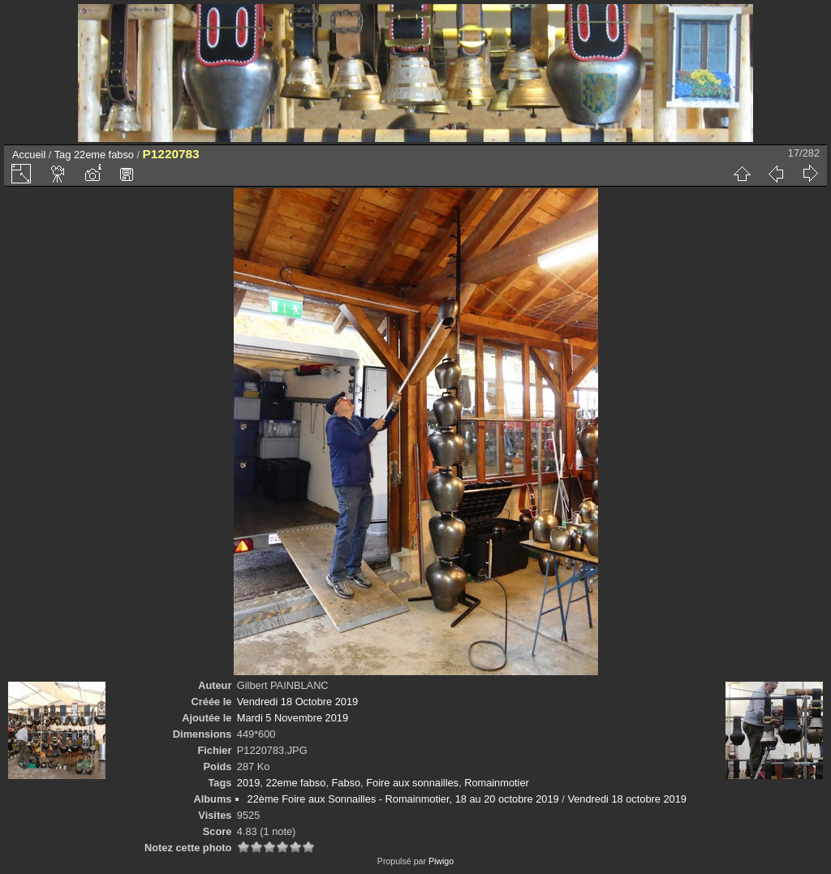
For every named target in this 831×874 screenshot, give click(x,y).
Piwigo (441, 861)
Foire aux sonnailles (412, 783)
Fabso (346, 783)
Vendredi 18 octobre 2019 (627, 799)
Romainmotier (496, 783)
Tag (62, 155)
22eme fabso (104, 155)
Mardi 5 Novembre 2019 (292, 718)
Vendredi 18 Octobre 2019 (297, 701)
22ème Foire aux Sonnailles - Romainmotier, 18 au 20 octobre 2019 (403, 799)
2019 (248, 783)
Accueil (28, 155)
